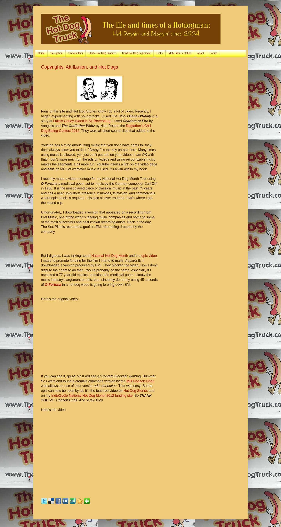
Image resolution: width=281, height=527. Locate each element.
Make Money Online (179, 53)
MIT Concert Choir (140, 381)
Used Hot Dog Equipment (136, 53)
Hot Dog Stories (136, 391)
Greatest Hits (75, 53)
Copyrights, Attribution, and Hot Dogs (79, 67)
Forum (213, 53)
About (200, 53)
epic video (149, 256)
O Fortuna (53, 285)
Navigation (56, 53)
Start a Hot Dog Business (102, 53)
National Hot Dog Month (109, 256)
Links (159, 53)
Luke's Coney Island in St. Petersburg (82, 121)
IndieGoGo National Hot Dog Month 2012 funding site (92, 395)
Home (41, 53)
